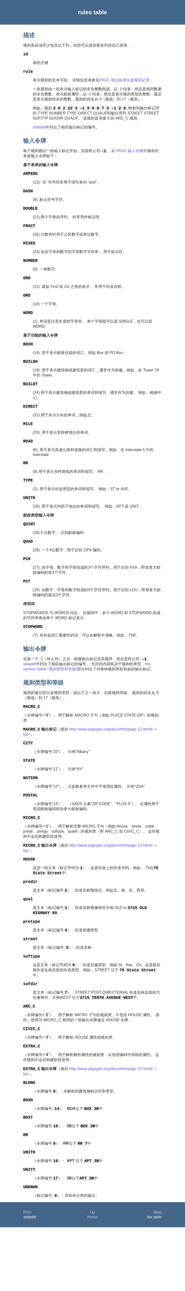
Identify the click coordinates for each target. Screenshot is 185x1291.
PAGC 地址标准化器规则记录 (124, 82)
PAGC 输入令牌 (129, 154)
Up (92, 1276)
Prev (27, 1276)
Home (92, 1281)
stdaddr (39, 130)
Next (158, 1276)
